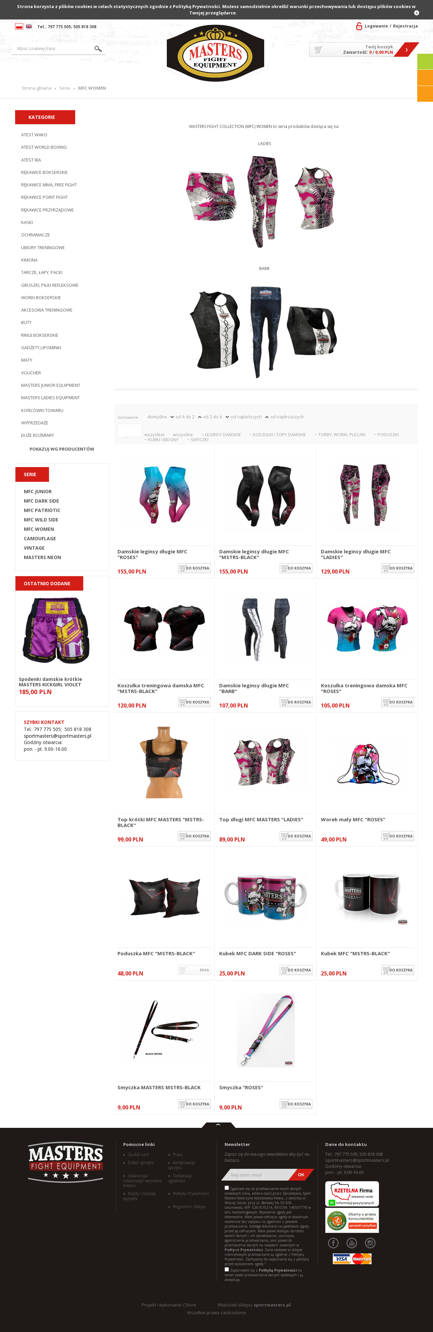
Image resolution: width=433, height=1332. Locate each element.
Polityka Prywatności (191, 1193)
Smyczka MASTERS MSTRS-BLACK (159, 1088)
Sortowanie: (128, 417)
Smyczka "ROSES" (241, 1088)
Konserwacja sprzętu (181, 1165)
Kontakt (402, 71)
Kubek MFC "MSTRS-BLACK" (355, 954)
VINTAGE (34, 548)
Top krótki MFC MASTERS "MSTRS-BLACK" (160, 822)
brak (204, 970)
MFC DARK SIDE (41, 501)
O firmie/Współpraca (303, 71)
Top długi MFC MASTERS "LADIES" (261, 820)
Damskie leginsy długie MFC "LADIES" (356, 554)
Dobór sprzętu (141, 1162)
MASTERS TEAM (361, 71)
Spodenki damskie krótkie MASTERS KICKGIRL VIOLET (50, 681)
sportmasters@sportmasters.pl (57, 736)
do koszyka (197, 568)
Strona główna (48, 71)
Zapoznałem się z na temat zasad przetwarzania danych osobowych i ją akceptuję (264, 1275)
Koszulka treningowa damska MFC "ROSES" (364, 688)
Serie (64, 88)
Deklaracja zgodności (180, 1178)
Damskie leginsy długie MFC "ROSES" (152, 554)
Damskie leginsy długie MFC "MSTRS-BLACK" (254, 554)
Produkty (103, 71)
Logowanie (376, 26)
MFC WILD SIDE (41, 520)
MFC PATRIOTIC (42, 510)
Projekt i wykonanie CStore (169, 1305)
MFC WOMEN (39, 529)
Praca (178, 1154)
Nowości (144, 71)
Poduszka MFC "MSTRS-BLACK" (156, 954)
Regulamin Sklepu (189, 1206)
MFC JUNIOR (38, 492)
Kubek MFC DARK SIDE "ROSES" (257, 954)
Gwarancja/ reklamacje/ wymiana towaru (142, 1181)
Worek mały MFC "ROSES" (353, 820)
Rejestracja (405, 26)
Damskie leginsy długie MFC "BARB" (254, 688)
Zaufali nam (138, 1154)
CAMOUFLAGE (40, 539)
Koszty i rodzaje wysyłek (139, 1196)
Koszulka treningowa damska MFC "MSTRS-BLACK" (160, 688)
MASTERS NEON (42, 557)
